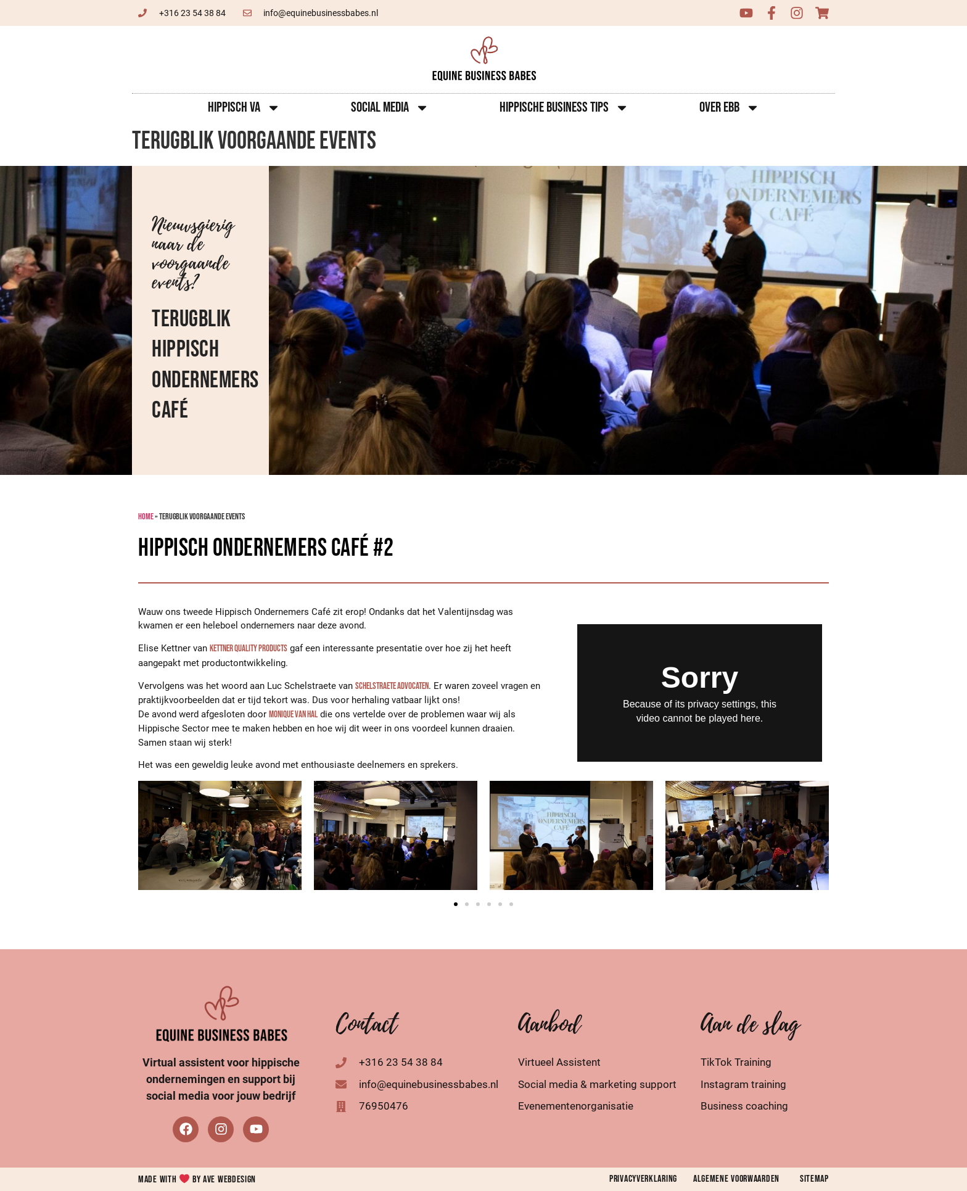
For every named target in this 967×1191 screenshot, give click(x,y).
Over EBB (729, 107)
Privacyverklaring (643, 1179)
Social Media (390, 107)
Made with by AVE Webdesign (197, 1179)
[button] (456, 904)
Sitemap (814, 1179)
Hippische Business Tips (564, 107)
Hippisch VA (244, 107)
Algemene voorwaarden (736, 1179)
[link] (248, 648)
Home (146, 517)
